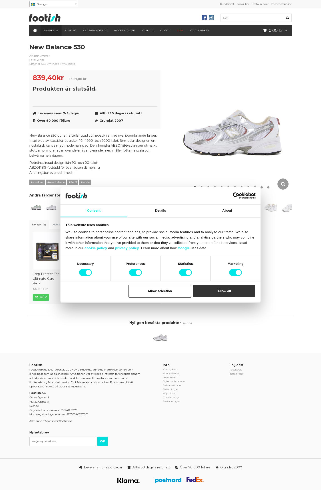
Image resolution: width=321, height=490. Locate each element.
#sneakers (37, 182)
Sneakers (51, 30)
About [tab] (227, 210)
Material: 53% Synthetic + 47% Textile (52, 63)
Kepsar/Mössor (95, 30)
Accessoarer (124, 30)
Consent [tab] (94, 210)
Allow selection (160, 291)
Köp (41, 297)
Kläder (70, 30)
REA (180, 30)
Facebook (235, 369)
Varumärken (200, 30)
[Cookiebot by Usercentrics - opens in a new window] (236, 195)
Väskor (147, 30)
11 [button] (262, 187)
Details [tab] (160, 210)
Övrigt (165, 30)
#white (85, 182)
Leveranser (59, 224)
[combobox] (53, 4)
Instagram (236, 373)
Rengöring (39, 224)
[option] (233, 116)
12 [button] (268, 187)
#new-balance (56, 182)
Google (184, 248)
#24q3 (73, 182)
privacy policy (127, 248)
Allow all (224, 291)
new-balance (153, 50)
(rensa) (187, 323)
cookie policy (96, 248)
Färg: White (36, 59)
